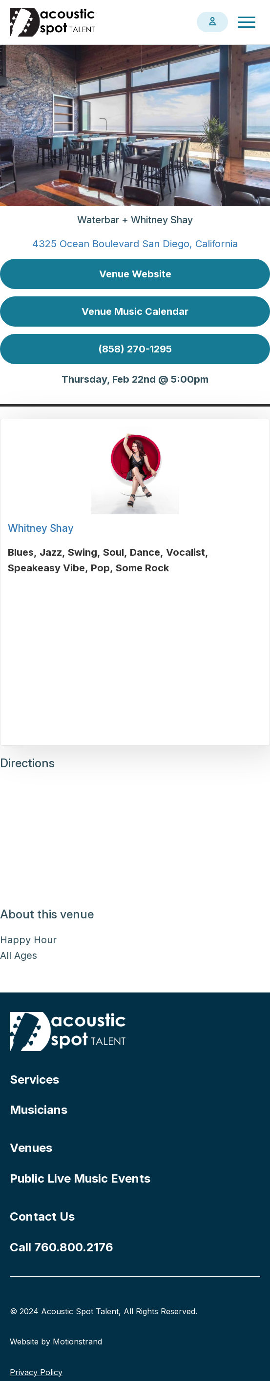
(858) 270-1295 (135, 349)
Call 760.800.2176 (61, 1247)
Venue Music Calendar (135, 311)
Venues (31, 1148)
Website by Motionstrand (56, 1341)
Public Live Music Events (80, 1178)
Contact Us (42, 1216)
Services (34, 1079)
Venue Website (135, 274)
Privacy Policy (36, 1372)
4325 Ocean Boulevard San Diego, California (135, 244)
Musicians (38, 1110)
